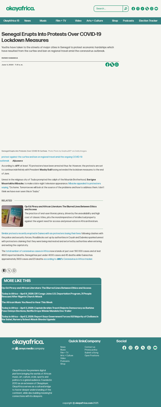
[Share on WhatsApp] (117, 64)
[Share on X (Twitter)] (112, 64)
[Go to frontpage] (20, 9)
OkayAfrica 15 (11, 20)
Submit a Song (91, 352)
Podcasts (128, 20)
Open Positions (92, 355)
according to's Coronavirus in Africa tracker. (68, 259)
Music (43, 20)
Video (78, 20)
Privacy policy (91, 350)
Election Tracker (148, 20)
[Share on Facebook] (107, 64)
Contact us (90, 347)
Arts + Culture (95, 20)
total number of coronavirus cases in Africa (28, 251)
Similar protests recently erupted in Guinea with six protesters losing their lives (41, 233)
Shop (115, 20)
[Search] (125, 9)
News (27, 20)
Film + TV (61, 20)
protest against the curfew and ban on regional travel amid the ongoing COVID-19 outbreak (41, 159)
